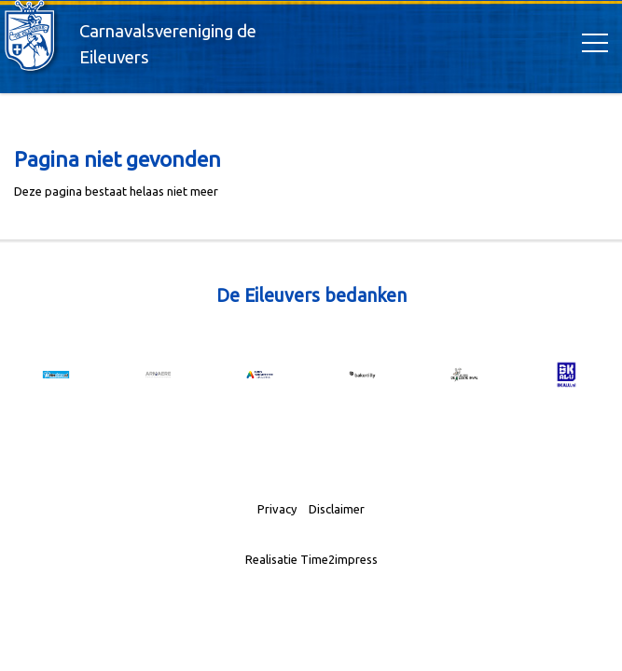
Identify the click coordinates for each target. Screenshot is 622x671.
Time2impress (339, 559)
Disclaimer (337, 508)
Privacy (277, 508)
